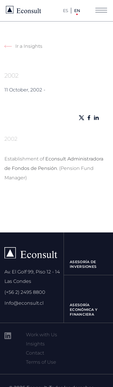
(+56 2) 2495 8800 (24, 292)
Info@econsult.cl (24, 303)
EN (77, 10)
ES (65, 10)
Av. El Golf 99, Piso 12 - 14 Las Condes (32, 276)
